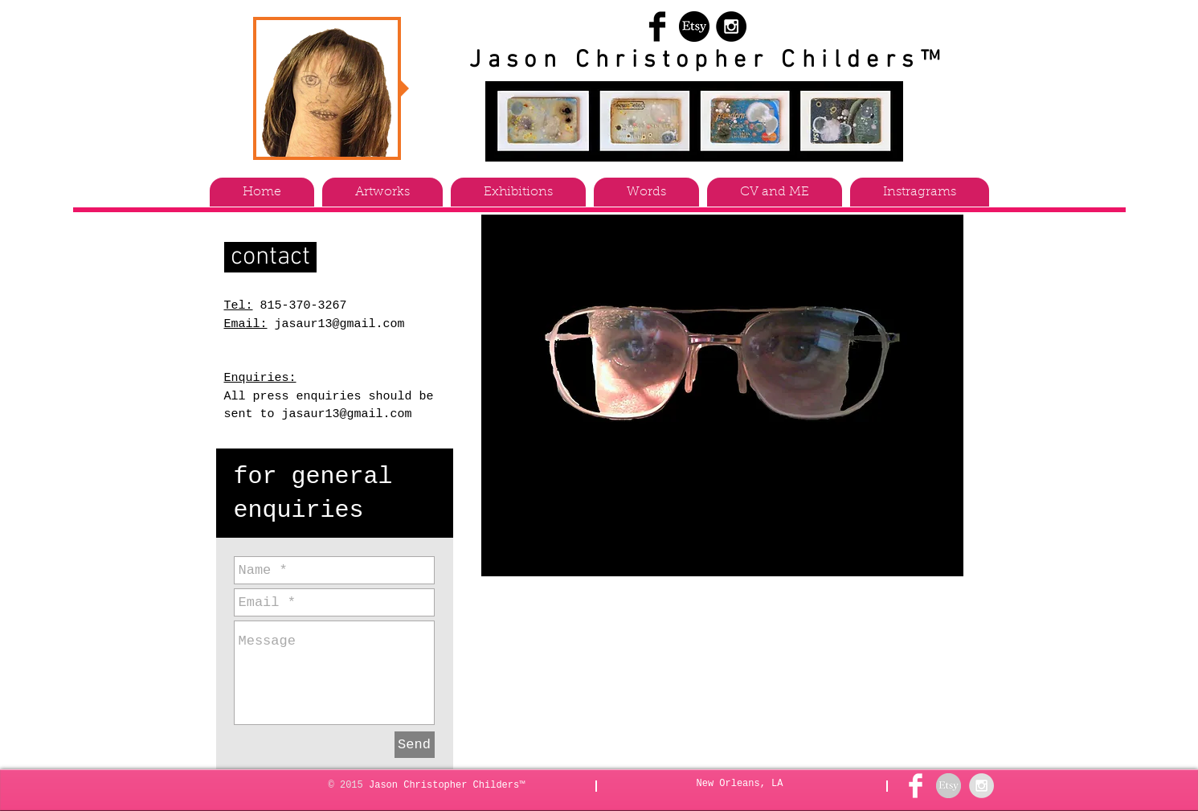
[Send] (415, 744)
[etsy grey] (948, 785)
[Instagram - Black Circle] (731, 26)
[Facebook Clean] (915, 785)
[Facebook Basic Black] (657, 26)
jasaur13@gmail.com (340, 324)
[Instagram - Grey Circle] (981, 785)
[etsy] (694, 26)
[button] (382, 192)
